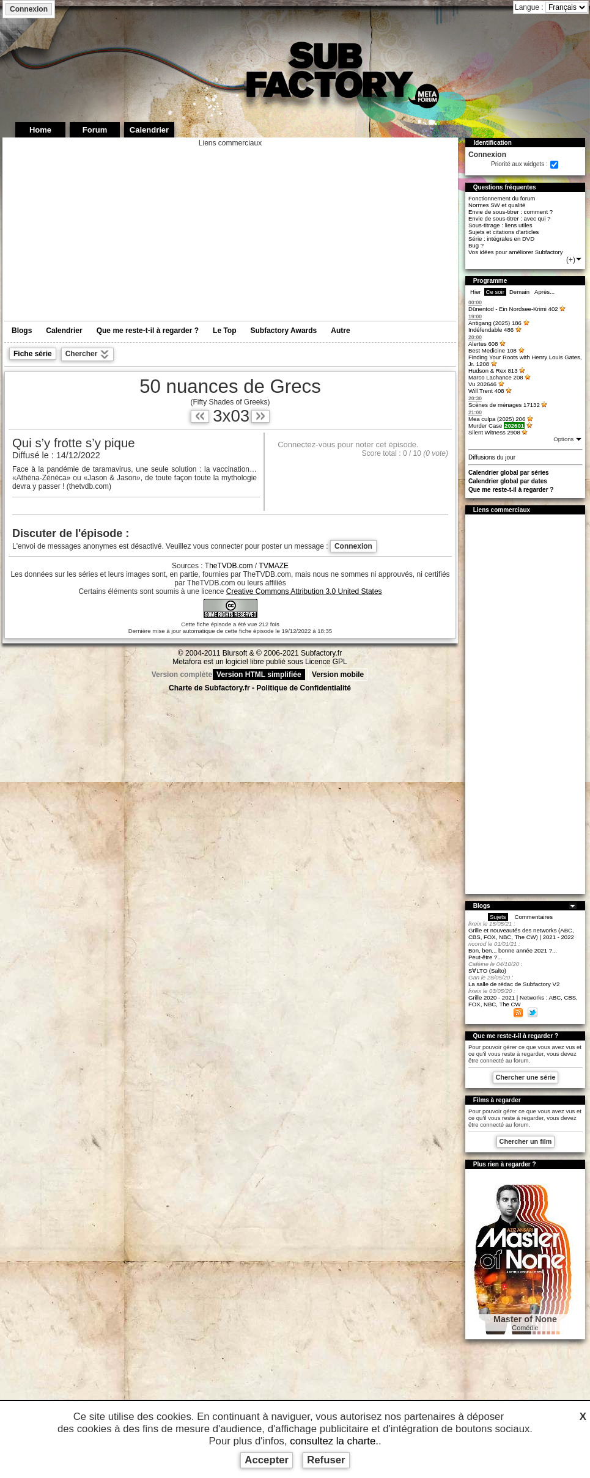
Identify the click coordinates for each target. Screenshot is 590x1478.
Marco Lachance (495, 377)
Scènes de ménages (504, 404)
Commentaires (534, 916)
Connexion (29, 9)
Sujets (498, 916)
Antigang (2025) (495, 323)
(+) (574, 259)
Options (564, 439)
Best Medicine (492, 350)
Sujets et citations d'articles (503, 232)
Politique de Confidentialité (303, 688)
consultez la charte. (334, 1441)
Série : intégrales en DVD (501, 238)
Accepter (267, 1460)
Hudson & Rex (493, 370)
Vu (482, 384)
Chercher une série (526, 1077)
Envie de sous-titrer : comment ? (510, 211)
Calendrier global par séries (508, 472)
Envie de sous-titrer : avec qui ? (509, 218)
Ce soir (495, 291)
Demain (519, 291)
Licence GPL (326, 661)
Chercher (87, 354)
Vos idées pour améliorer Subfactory (515, 252)
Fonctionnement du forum (501, 198)
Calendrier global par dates (507, 481)
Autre (340, 330)
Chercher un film (526, 1141)
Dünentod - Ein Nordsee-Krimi (513, 308)
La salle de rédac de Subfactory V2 (513, 984)
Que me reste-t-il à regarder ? (148, 330)
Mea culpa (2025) (496, 418)
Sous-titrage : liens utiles (500, 225)
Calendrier (64, 330)
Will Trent (486, 390)
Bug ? (476, 245)
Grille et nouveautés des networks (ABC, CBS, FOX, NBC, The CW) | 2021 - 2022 (521, 933)
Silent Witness (494, 432)
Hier (475, 291)
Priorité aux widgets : (519, 164)
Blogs (22, 330)
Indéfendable (491, 329)
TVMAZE (274, 566)
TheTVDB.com (229, 566)
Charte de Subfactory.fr (209, 688)
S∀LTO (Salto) (487, 970)
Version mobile (338, 674)
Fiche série (32, 353)
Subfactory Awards (284, 330)
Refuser (326, 1460)
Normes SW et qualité (496, 205)
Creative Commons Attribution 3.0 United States (304, 591)
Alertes (483, 343)
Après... (544, 291)
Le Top (224, 330)
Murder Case (496, 425)
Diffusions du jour (491, 457)
